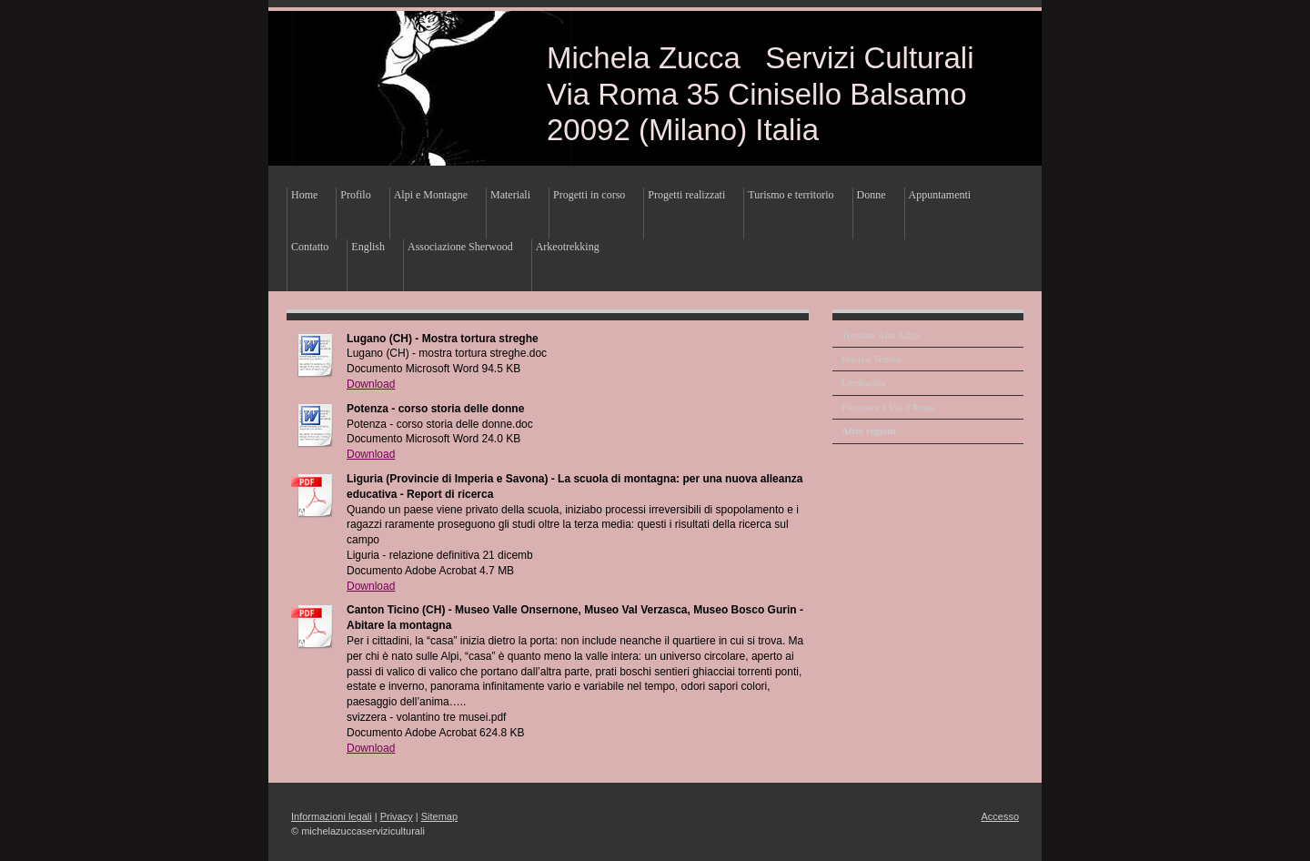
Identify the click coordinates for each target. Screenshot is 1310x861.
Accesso (1000, 816)
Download (371, 384)
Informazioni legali (331, 816)
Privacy (396, 816)
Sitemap (439, 816)
